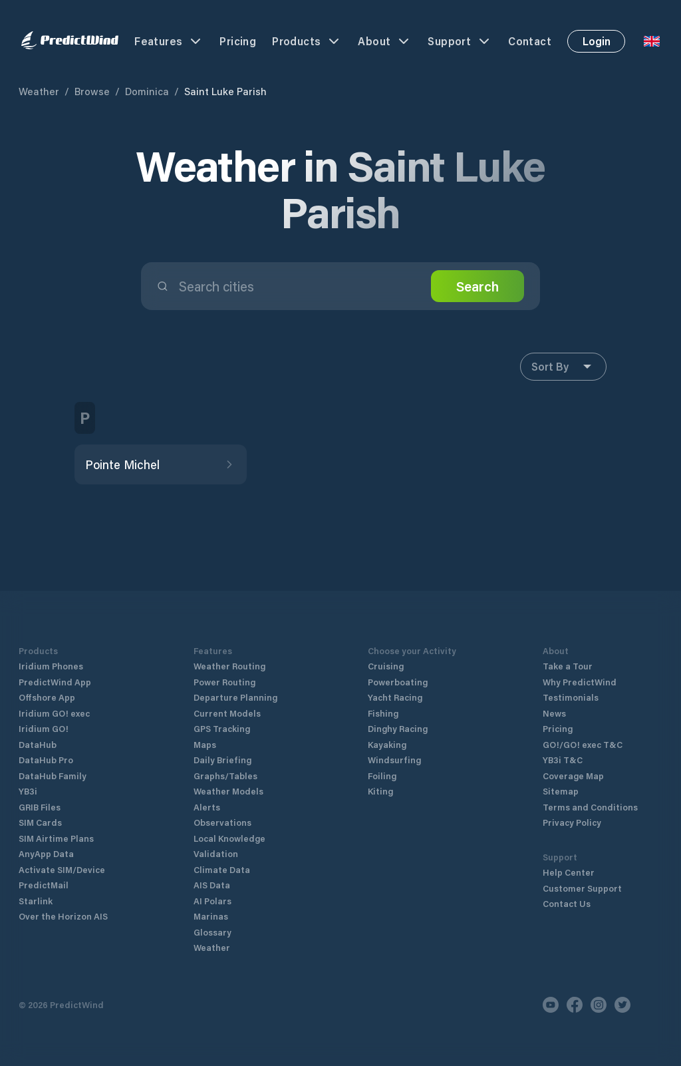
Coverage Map (573, 775)
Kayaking (387, 744)
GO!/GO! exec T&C (582, 744)
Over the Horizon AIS (63, 916)
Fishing (383, 713)
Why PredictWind (579, 681)
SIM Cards (40, 822)
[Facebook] (575, 1005)
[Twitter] (622, 1005)
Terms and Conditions (590, 806)
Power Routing (224, 681)
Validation (216, 853)
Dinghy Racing (398, 728)
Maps (205, 744)
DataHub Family (52, 775)
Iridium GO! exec (54, 713)
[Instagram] (599, 1005)
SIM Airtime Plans (56, 838)
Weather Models (228, 791)
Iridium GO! (43, 728)
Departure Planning (235, 697)
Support (460, 41)
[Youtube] (551, 1005)
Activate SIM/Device (62, 869)
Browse (92, 91)
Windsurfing (394, 759)
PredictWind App (55, 681)
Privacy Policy (572, 822)
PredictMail (43, 884)
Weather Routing (229, 665)
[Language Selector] (652, 41)
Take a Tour (568, 665)
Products (307, 41)
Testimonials (571, 697)
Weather (39, 91)
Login (597, 41)
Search (477, 286)
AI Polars (212, 900)
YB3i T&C (563, 759)
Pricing (237, 41)
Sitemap (561, 791)
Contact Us (567, 903)
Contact (529, 41)
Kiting (380, 791)
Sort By (563, 367)
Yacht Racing (395, 697)
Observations (222, 822)
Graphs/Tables (225, 775)
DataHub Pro (46, 759)
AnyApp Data (46, 853)
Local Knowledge (229, 838)
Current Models (227, 713)
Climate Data (222, 869)
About (385, 41)
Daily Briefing (222, 759)
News (554, 713)
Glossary (212, 932)
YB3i (28, 791)
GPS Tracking (222, 728)
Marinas (211, 916)
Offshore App (47, 697)
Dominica (147, 91)
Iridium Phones (51, 665)
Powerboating (398, 681)
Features (169, 41)
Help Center (569, 872)
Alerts (207, 806)
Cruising (386, 665)
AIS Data (212, 884)
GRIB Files (40, 806)
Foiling (382, 775)
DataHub (38, 744)
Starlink (36, 900)
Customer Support (582, 888)
